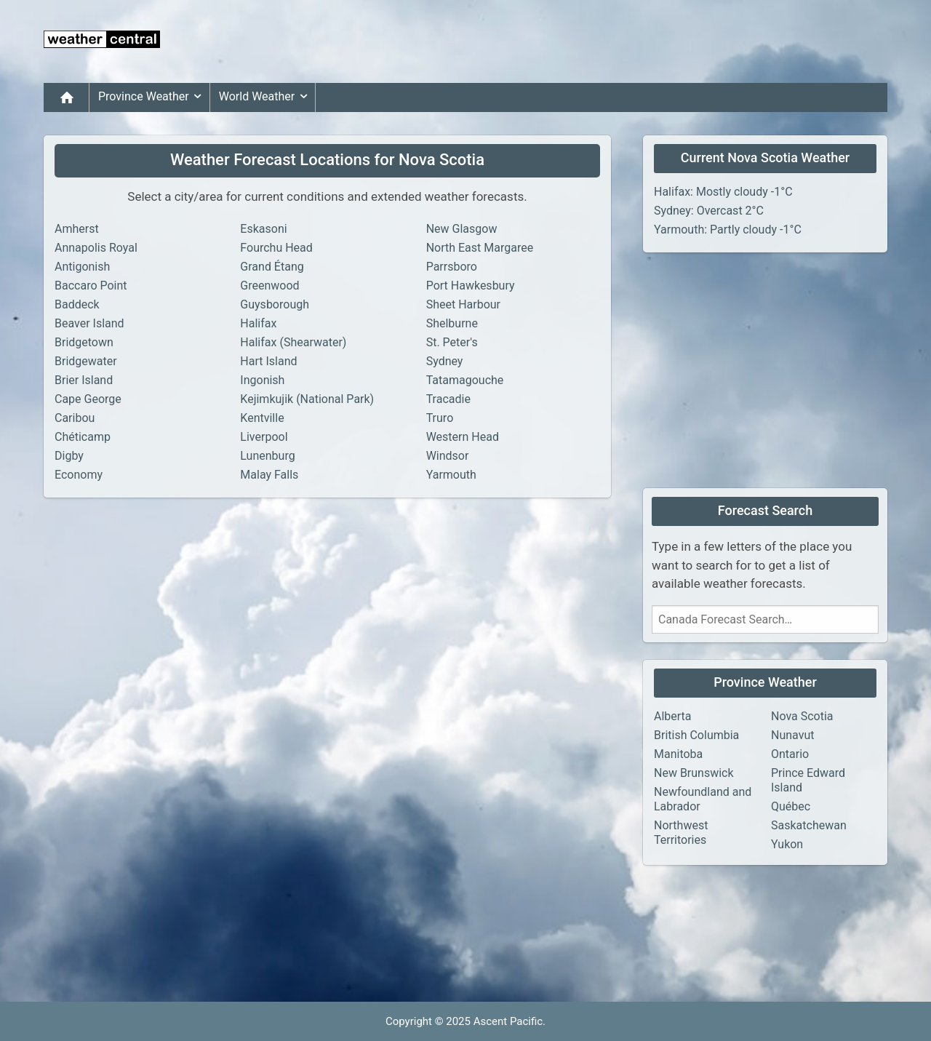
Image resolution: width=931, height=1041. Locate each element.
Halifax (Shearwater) (293, 342)
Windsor (447, 456)
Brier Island (84, 380)
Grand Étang (271, 267)
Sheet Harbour (463, 304)
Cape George (88, 399)
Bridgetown (84, 342)
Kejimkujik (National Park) (307, 399)
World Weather (265, 96)
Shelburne (452, 323)
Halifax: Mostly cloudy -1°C (723, 192)
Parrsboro (451, 267)
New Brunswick (694, 773)
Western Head (462, 437)
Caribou (75, 418)
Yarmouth (451, 475)
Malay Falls (269, 475)
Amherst (77, 229)
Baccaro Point (91, 285)
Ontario (790, 754)
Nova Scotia (802, 716)
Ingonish (262, 380)
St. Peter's (452, 342)
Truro (440, 418)
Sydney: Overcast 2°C (709, 211)
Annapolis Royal (96, 248)
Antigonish (82, 267)
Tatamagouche (465, 380)
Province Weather (152, 96)
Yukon (787, 844)
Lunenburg (267, 456)
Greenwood (269, 285)
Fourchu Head (276, 248)
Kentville (262, 418)
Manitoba (678, 754)
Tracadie (448, 399)
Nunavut (792, 735)
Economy (79, 475)
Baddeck (77, 304)
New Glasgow (462, 229)
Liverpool (263, 437)
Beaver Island (89, 323)
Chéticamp (83, 437)
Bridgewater (86, 361)
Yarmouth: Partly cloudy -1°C (728, 229)
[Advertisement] (622, 41)
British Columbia (696, 735)
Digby (69, 456)
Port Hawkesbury (470, 285)
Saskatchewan (809, 825)
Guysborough (274, 304)
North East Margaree (480, 248)
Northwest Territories (681, 832)
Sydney (444, 361)
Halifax (258, 323)
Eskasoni (263, 229)
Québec (790, 806)
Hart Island (268, 361)
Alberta (673, 716)
